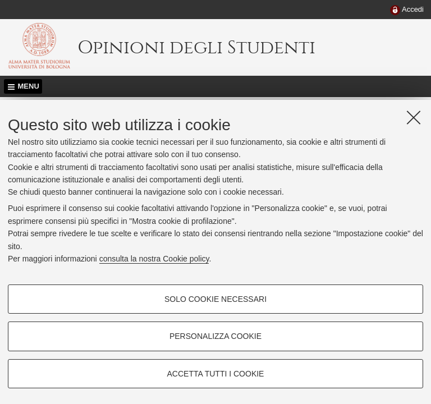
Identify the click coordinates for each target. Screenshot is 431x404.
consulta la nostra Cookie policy (154, 258)
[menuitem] (407, 10)
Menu (28, 86)
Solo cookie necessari (215, 299)
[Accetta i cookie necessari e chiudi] (414, 117)
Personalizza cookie (215, 336)
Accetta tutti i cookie (215, 373)
